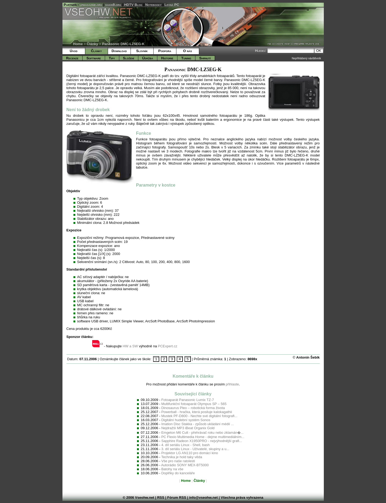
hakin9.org (113, 5)
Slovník (142, 51)
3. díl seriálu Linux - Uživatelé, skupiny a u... (195, 449)
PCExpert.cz (167, 346)
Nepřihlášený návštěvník (306, 58)
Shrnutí (205, 58)
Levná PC (172, 5)
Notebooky (153, 5)
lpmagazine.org (91, 5)
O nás (187, 51)
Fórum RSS (176, 497)
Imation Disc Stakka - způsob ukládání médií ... (197, 424)
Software (93, 58)
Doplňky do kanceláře (178, 473)
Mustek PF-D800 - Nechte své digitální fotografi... (199, 416)
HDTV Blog (133, 5)
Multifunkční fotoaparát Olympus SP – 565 (194, 404)
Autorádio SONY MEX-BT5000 (185, 465)
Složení (128, 58)
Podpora (164, 51)
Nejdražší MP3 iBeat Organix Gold (188, 428)
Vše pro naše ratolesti (178, 461)
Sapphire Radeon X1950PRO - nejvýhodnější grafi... (201, 441)
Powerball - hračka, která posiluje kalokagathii (196, 412)
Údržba (147, 58)
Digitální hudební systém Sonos (185, 420)
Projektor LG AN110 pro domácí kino (189, 453)
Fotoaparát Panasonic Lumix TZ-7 (187, 400)
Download (119, 51)
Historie (167, 58)
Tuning (186, 58)
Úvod (73, 51)
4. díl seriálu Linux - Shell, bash (185, 445)
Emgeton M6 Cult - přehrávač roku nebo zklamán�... (202, 433)
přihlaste (232, 384)
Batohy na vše (172, 469)
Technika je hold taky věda (181, 457)
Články (92, 44)
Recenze (72, 58)
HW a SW (130, 346)
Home (78, 44)
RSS (160, 497)
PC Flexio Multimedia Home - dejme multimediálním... (202, 437)
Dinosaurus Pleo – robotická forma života (193, 408)
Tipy (112, 58)
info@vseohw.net (203, 497)
